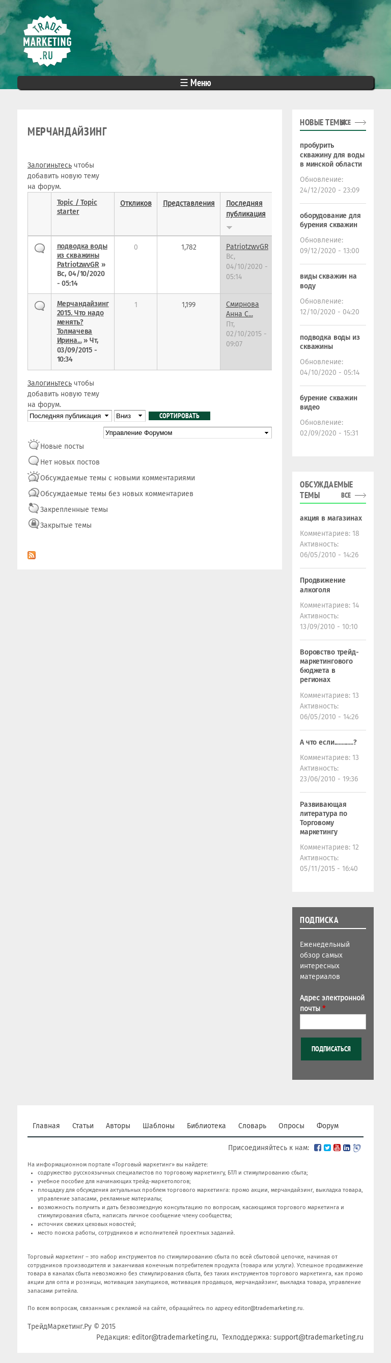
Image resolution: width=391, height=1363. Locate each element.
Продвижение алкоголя (322, 585)
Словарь (252, 1126)
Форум (328, 1126)
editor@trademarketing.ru (268, 1308)
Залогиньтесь (49, 165)
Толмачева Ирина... (75, 336)
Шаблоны (159, 1126)
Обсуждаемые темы (326, 489)
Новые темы (322, 122)
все (346, 122)
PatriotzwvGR (78, 264)
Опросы (291, 1126)
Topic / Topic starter (77, 207)
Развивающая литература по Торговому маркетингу (323, 818)
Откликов (136, 203)
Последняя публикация (246, 214)
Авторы (118, 1126)
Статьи (83, 1126)
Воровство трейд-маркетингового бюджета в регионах (329, 666)
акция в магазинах (331, 518)
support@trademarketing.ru (318, 1337)
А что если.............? (328, 742)
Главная (46, 1126)
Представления (189, 203)
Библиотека (206, 1126)
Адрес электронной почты (332, 1003)
